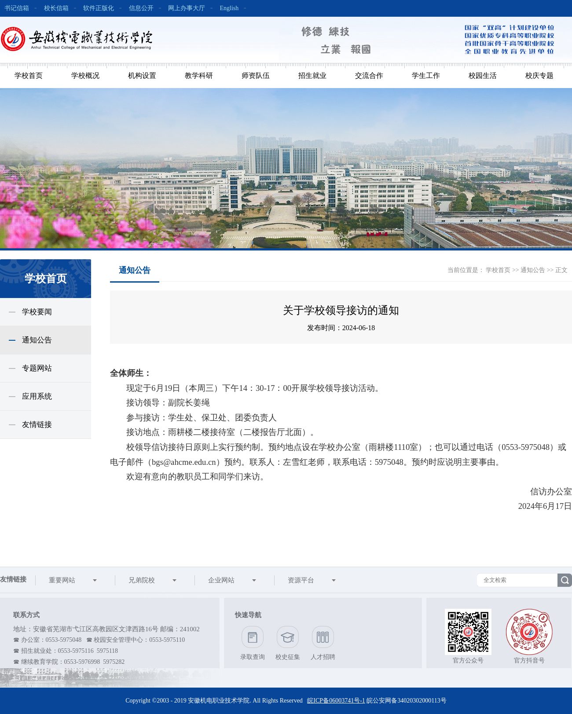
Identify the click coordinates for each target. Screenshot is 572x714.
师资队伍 (256, 75)
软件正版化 (98, 8)
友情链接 (37, 424)
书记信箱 (16, 8)
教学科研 (199, 75)
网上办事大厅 (186, 8)
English (229, 8)
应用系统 (37, 396)
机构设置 (142, 75)
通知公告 (37, 340)
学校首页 (29, 75)
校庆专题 (539, 75)
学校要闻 (37, 312)
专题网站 (37, 368)
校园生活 (483, 75)
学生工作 (426, 75)
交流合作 (369, 75)
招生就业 (312, 75)
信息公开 (141, 8)
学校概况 (85, 75)
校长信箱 (56, 8)
